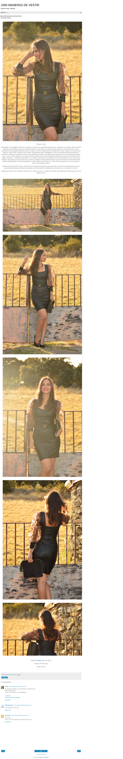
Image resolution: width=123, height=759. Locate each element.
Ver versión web (41, 754)
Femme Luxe (40, 660)
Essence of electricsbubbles (12, 697)
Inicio (41, 751)
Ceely (6, 686)
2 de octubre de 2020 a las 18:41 (22, 705)
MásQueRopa (9, 705)
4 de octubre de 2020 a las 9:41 (19, 715)
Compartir (4, 677)
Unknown (8, 715)
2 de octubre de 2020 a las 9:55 (17, 686)
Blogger (47, 757)
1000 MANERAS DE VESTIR (20, 5)
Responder (8, 700)
